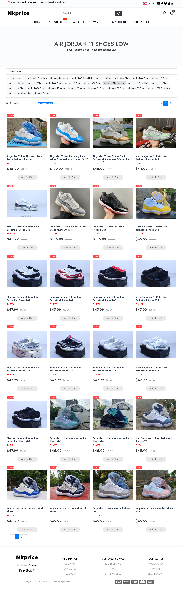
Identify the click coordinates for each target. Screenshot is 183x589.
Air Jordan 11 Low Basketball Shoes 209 (111, 510)
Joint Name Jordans (16, 78)
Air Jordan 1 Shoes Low (37, 78)
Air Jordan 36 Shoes (96, 88)
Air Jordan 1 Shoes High (82, 78)
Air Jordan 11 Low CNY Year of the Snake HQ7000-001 (68, 228)
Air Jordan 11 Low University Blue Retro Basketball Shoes (24, 158)
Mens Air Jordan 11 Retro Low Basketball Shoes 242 (23, 298)
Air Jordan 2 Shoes (103, 78)
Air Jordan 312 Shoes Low (159, 88)
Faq (113, 568)
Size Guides (70, 573)
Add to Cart (27, 177)
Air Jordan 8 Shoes (54, 83)
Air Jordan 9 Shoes (73, 83)
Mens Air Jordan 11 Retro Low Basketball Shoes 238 (23, 369)
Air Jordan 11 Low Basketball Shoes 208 (154, 510)
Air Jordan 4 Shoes (141, 78)
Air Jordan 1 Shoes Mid (59, 78)
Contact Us (141, 22)
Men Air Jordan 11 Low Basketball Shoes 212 (154, 439)
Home (37, 22)
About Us (78, 22)
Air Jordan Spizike (41, 93)
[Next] (175, 103)
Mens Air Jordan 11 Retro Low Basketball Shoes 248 (23, 228)
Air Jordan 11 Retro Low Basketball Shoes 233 (68, 439)
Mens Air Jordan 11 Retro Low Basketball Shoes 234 (23, 439)
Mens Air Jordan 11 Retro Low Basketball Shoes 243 (151, 228)
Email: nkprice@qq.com (27, 565)
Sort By (9, 102)
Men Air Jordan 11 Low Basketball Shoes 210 (68, 510)
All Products (58, 22)
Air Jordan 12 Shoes (160, 83)
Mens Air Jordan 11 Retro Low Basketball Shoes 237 (66, 369)
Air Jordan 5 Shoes (160, 78)
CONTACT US (156, 558)
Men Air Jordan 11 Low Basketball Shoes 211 (25, 510)
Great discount (156, 573)
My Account (118, 22)
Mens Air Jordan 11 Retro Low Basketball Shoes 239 (151, 298)
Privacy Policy (156, 563)
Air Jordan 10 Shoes (92, 83)
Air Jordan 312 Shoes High (20, 93)
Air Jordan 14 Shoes (36, 88)
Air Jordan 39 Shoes (136, 88)
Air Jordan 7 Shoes (35, 83)
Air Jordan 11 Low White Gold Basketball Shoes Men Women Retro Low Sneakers (112, 159)
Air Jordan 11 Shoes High (138, 83)
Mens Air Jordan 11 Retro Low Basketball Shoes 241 (66, 298)
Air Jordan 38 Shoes (116, 88)
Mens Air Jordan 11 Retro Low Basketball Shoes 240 (109, 298)
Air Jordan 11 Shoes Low (114, 83)
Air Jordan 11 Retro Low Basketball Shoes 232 (111, 439)
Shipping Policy (113, 573)
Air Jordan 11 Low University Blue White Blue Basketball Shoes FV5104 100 (70, 159)
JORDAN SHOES (82, 50)
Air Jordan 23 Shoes (76, 88)
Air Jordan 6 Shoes (16, 83)
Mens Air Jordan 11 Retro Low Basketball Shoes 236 (109, 369)
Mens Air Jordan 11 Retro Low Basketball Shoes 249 (151, 158)
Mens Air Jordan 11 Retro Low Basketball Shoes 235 (151, 369)
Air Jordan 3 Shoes (122, 78)
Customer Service (113, 558)
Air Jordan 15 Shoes (56, 88)
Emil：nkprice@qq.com (32, 2)
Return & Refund (113, 563)
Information (70, 558)
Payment (98, 22)
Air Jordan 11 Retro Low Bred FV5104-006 (108, 228)
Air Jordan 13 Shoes (17, 88)
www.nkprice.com (50, 581)
